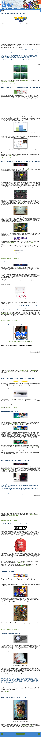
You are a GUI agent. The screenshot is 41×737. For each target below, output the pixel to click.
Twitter (17, 155)
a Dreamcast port (7, 469)
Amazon (23, 562)
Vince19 (23, 95)
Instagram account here (25, 80)
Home (20, 733)
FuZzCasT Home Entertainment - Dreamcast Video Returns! (17, 378)
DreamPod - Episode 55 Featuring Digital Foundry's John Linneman (19, 324)
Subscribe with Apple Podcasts (35, 352)
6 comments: (16, 629)
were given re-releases (33, 446)
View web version (20, 735)
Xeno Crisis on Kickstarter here (14, 515)
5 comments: (15, 407)
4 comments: (16, 157)
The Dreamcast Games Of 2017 (9, 411)
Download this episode (39, 352)
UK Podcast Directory (24, 341)
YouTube (30, 341)
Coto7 (19, 562)
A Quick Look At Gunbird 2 (8, 571)
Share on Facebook (31, 352)
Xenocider (17, 423)
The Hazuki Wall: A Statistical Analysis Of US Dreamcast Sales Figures (20, 87)
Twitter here (9, 371)
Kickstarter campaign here (30, 242)
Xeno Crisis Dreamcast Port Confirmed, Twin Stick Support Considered (20, 161)
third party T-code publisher (14, 451)
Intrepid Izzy (12, 423)
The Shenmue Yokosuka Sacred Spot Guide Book (14, 697)
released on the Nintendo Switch (17, 583)
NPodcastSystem (14, 517)
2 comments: (16, 83)
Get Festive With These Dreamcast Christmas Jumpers (16, 524)
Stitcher (13, 341)
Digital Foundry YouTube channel (23, 370)
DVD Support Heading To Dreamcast (11, 633)
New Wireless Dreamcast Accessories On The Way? (15, 262)
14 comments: (16, 456)
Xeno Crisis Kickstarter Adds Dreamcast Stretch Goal (15, 460)
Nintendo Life (19, 267)
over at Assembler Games (13, 673)
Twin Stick (21, 202)
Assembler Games (7, 691)
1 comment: (16, 320)
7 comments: (16, 258)
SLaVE (25, 423)
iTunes (10, 341)
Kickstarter (28, 169)
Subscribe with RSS (37, 352)
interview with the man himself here (7, 81)
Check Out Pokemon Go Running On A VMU (13, 13)
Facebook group (10, 155)
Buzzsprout (17, 341)
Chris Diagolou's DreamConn (6, 313)
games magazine (27, 725)
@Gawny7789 (7, 517)
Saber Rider (21, 423)
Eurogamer (34, 370)
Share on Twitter (33, 352)
